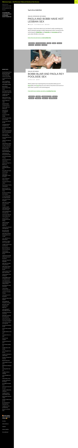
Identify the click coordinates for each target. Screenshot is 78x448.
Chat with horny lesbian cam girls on (42, 91)
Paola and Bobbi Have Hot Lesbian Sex (46, 20)
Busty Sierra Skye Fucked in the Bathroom (5, 306)
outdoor (31, 44)
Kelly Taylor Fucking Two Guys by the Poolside (6, 204)
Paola (37, 85)
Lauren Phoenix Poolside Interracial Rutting (6, 219)
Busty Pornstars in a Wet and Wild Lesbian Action (6, 189)
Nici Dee (4, 421)
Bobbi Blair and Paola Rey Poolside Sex (46, 75)
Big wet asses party (6, 360)
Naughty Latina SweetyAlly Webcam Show (6, 167)
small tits (45, 98)
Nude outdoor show (6, 378)
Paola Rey (38, 44)
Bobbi (29, 85)
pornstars (38, 98)
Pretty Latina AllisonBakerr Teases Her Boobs (6, 175)
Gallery (31, 24)
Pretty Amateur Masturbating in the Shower (6, 252)
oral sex (59, 43)
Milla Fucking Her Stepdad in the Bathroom (5, 224)
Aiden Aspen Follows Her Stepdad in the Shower (6, 268)
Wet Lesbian (43, 16)
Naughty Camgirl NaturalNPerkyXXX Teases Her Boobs (6, 208)
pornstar (44, 44)
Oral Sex (30, 16)
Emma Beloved (5, 432)
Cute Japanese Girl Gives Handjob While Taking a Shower (6, 282)
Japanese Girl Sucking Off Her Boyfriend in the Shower (6, 257)
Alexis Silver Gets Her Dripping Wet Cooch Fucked (6, 235)
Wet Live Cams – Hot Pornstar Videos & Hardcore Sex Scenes (20, 2)
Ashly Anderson (5, 423)
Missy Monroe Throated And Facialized (5, 111)
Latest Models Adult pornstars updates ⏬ (6, 417)
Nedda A (4, 426)
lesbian (49, 43)
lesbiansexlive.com (46, 96)
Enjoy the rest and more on (39, 37)
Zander (47, 24)
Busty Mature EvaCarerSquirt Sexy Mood (6, 88)
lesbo (54, 43)
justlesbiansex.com (40, 43)
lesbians (38, 96)
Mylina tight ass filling (6, 84)
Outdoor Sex (36, 16)
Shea (38, 79)
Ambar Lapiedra (5, 429)
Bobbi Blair (31, 43)
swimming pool (53, 98)
